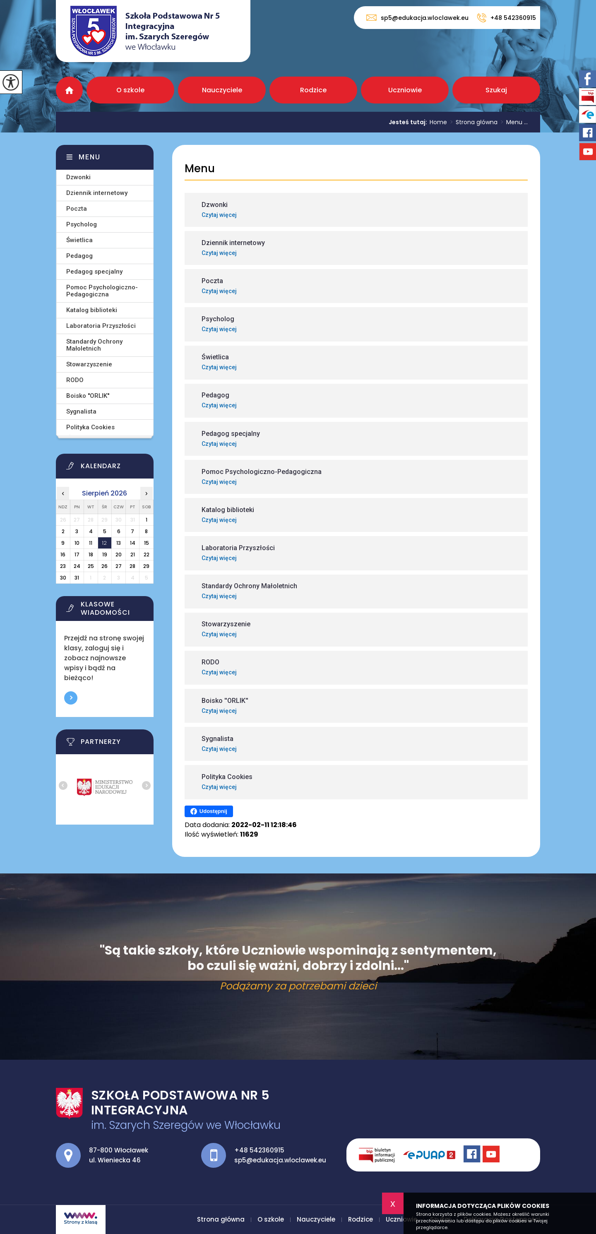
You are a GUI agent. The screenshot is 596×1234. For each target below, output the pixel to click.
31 (76, 577)
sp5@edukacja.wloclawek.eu (417, 17)
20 (118, 554)
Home (438, 122)
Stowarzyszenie (89, 364)
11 (90, 542)
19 (104, 554)
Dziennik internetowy (96, 193)
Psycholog (81, 224)
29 (146, 566)
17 (76, 554)
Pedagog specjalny (94, 271)
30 (63, 577)
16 (62, 554)
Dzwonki (78, 177)
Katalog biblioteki (91, 310)
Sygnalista (81, 411)
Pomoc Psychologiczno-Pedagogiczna (102, 291)
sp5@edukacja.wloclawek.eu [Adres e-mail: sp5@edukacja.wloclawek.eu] (280, 1160)
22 (146, 554)
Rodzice (313, 90)
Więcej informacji (70, 698)
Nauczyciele (222, 90)
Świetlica (79, 240)
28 (132, 566)
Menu (200, 168)
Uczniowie (405, 90)
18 (91, 554)
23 (63, 566)
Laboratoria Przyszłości (101, 326)
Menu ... (512, 122)
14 (132, 542)
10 (76, 542)
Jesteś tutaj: (409, 122)
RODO (75, 380)
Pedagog (79, 256)
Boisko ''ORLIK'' (87, 395)
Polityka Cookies (90, 427)
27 (118, 566)
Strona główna (69, 90)
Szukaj (496, 90)
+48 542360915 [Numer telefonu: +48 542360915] (259, 1150)
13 (118, 542)
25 (91, 566)
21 (132, 554)
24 (77, 566)
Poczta (76, 208)
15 (146, 542)
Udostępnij (208, 811)
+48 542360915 (506, 17)
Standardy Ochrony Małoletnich (94, 345)
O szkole (130, 90)
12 (104, 542)
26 (104, 566)
